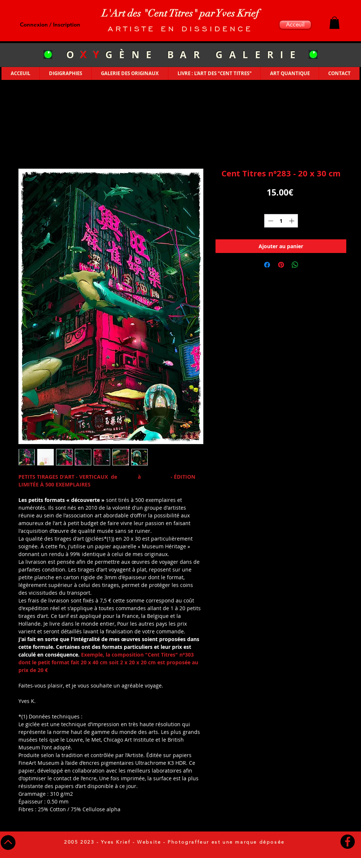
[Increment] (292, 220)
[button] (334, 23)
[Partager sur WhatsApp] (295, 264)
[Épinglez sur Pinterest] (281, 264)
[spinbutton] (281, 220)
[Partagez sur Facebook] (267, 264)
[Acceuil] (295, 25)
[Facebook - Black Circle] (347, 841)
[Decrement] (269, 220)
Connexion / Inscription (50, 24)
